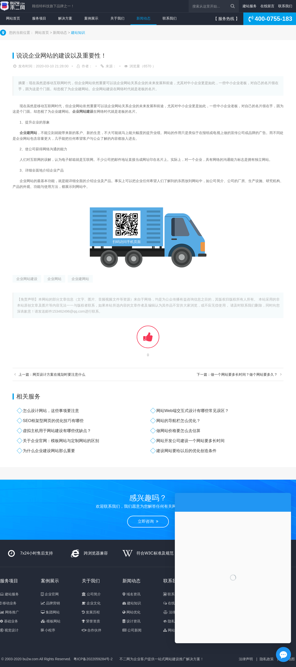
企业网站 (54, 279)
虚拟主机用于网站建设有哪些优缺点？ (57, 431)
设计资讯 (131, 621)
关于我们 (117, 18)
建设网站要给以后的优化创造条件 (186, 451)
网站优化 (131, 612)
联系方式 (172, 594)
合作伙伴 (91, 630)
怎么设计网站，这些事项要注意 (51, 411)
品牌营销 (50, 603)
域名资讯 (131, 594)
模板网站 (50, 621)
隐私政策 (172, 621)
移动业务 (8, 603)
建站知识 (78, 33)
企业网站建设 (26, 279)
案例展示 (91, 18)
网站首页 (13, 18)
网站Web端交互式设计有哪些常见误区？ (192, 411)
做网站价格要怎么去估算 (178, 431)
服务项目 (39, 18)
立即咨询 (148, 521)
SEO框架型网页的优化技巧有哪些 (53, 421)
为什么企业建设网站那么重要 (49, 451)
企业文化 (91, 603)
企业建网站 (80, 279)
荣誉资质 (91, 621)
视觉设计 (9, 630)
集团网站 (50, 612)
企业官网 (50, 594)
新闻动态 (143, 18)
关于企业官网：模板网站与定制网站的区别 (61, 441)
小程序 (48, 630)
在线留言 (267, 6)
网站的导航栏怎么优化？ (178, 421)
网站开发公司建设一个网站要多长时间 (190, 441)
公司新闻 (131, 630)
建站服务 (250, 6)
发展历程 (91, 612)
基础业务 (9, 621)
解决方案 (65, 18)
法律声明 (173, 612)
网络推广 (9, 612)
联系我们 (285, 6)
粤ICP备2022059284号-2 (93, 659)
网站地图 (172, 630)
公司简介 (91, 594)
